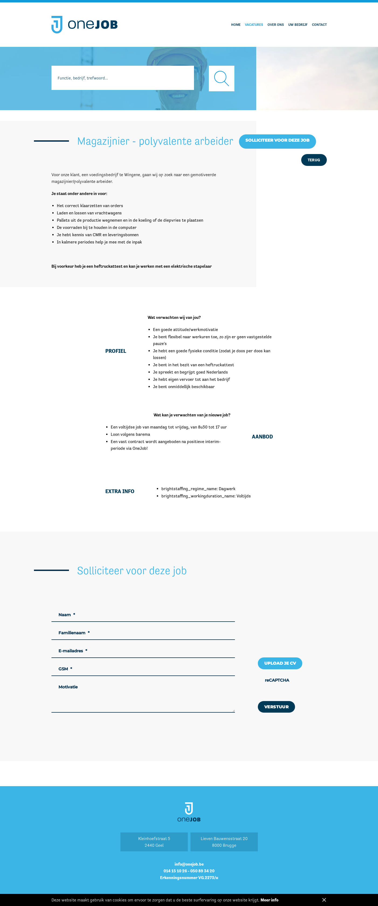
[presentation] (299, 685)
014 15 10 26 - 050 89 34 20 (189, 870)
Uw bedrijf (298, 25)
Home (236, 25)
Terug (314, 160)
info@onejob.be (189, 864)
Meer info (269, 899)
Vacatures (254, 25)
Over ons (276, 25)
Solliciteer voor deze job (277, 140)
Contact (319, 25)
